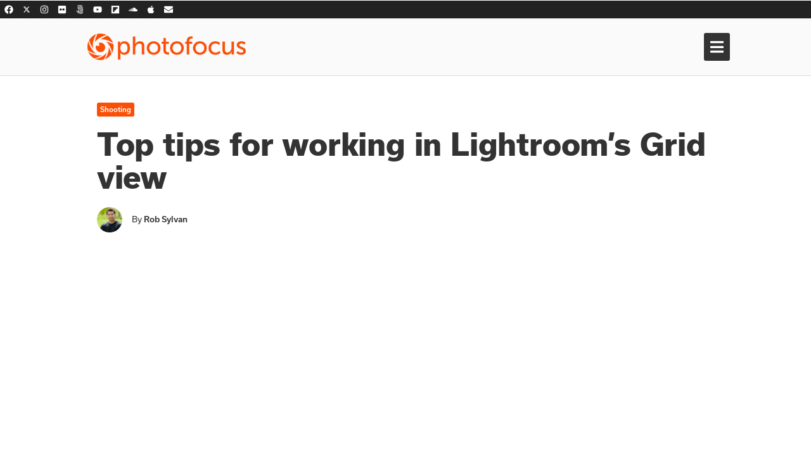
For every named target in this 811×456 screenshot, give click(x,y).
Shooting (115, 109)
